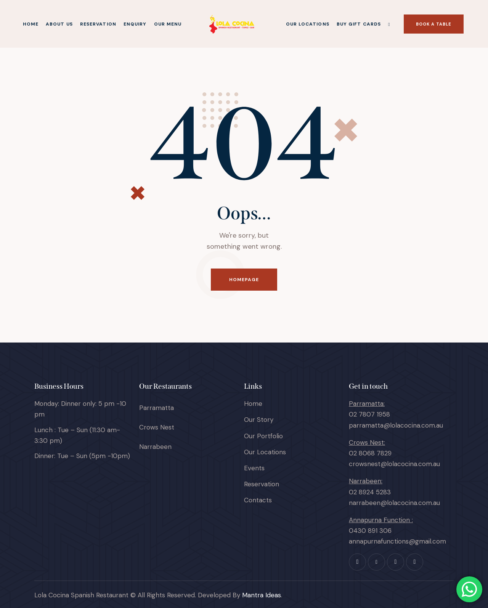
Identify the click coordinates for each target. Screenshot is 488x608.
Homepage (244, 280)
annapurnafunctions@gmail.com (397, 541)
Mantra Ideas (261, 595)
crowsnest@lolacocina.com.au (394, 464)
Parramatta (156, 408)
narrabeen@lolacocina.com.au (394, 503)
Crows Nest (156, 427)
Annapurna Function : (381, 520)
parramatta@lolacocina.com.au (396, 425)
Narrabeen (155, 446)
